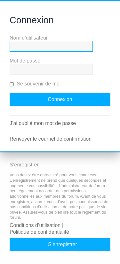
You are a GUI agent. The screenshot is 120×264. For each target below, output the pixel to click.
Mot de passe (25, 60)
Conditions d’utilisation (35, 225)
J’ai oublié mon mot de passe (43, 123)
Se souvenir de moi (35, 83)
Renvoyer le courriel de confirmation (51, 139)
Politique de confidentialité (39, 232)
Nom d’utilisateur (29, 37)
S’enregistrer (62, 244)
